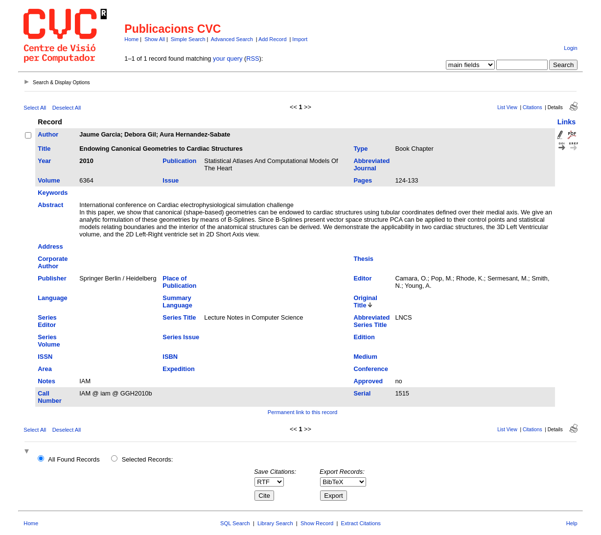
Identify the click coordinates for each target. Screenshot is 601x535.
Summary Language (177, 301)
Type (360, 148)
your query (227, 58)
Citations (532, 107)
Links (566, 122)
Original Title (365, 301)
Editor (362, 278)
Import (299, 39)
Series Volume (49, 340)
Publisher (52, 278)
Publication (179, 160)
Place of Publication (179, 282)
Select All (34, 108)
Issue (170, 180)
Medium (365, 356)
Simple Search (188, 39)
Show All (154, 39)
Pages (362, 180)
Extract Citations (361, 523)
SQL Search (235, 523)
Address (50, 246)
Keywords (53, 192)
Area (44, 368)
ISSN (45, 356)
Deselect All (66, 108)
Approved (368, 381)
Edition (363, 337)
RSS (252, 58)
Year (44, 160)
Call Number (49, 397)
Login (570, 48)
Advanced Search (232, 39)
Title (44, 148)
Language (52, 298)
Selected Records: (147, 459)
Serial (361, 393)
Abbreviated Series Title (371, 321)
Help (572, 523)
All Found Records (73, 459)
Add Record (272, 39)
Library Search (275, 523)
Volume (49, 180)
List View (507, 107)
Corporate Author (53, 262)
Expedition (178, 368)
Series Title (179, 317)
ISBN (170, 356)
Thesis (363, 258)
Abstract (50, 205)
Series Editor (47, 321)
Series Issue (180, 337)
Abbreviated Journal (371, 164)
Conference (370, 368)
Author (48, 134)
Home (131, 39)
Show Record (316, 523)
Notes (46, 381)
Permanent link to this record (302, 412)
